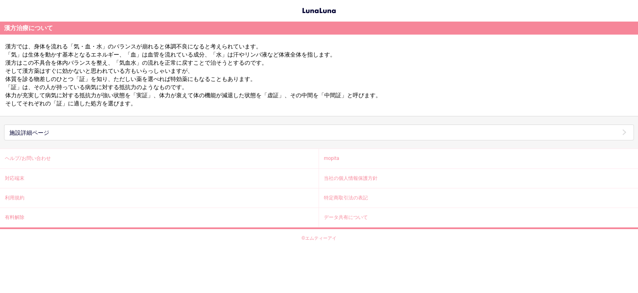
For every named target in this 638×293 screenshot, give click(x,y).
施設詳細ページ (29, 132)
